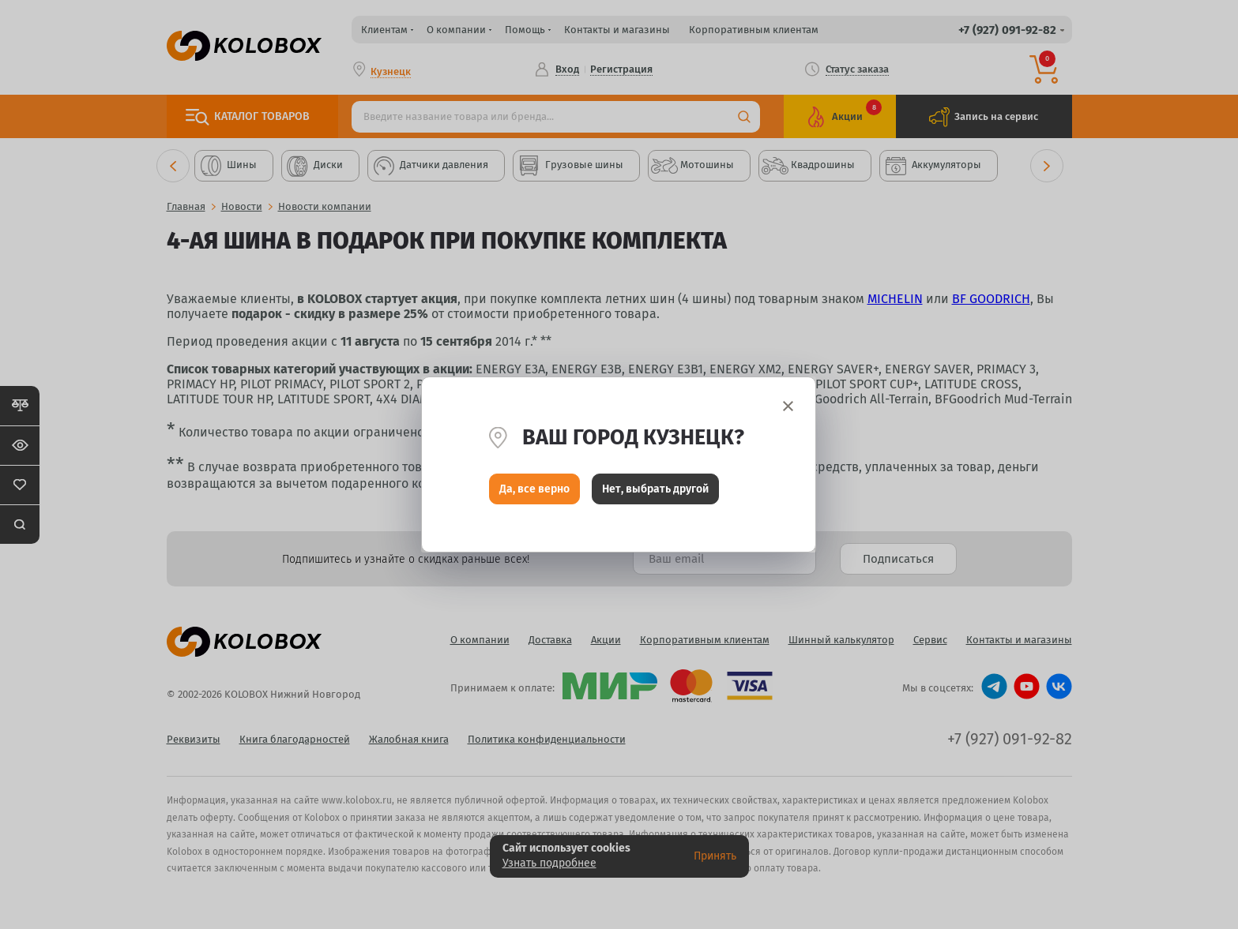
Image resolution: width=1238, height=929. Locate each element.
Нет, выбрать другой (655, 489)
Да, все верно (534, 489)
